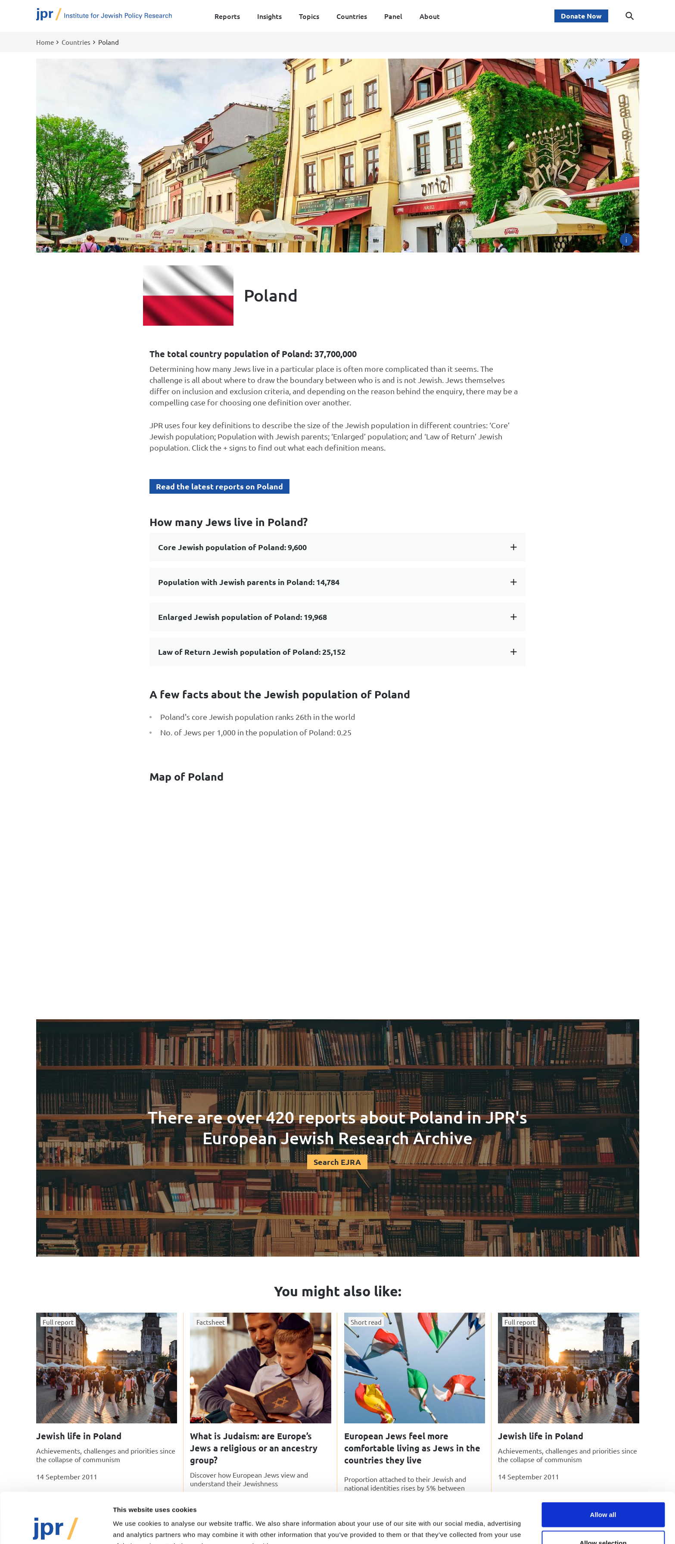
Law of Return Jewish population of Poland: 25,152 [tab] (251, 652)
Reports (227, 16)
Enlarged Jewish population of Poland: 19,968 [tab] (242, 617)
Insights (269, 16)
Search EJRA (337, 1162)
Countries (351, 16)
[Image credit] (626, 239)
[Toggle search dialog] (629, 15)
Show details (452, 1527)
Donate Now (581, 15)
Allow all (603, 1467)
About (430, 16)
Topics (309, 16)
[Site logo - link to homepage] (104, 16)
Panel (393, 16)
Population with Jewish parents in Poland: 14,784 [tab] (248, 582)
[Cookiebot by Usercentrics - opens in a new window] (55, 1527)
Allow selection (602, 1495)
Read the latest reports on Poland (219, 486)
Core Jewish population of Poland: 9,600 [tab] (232, 547)
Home (45, 42)
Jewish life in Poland (78, 1435)
